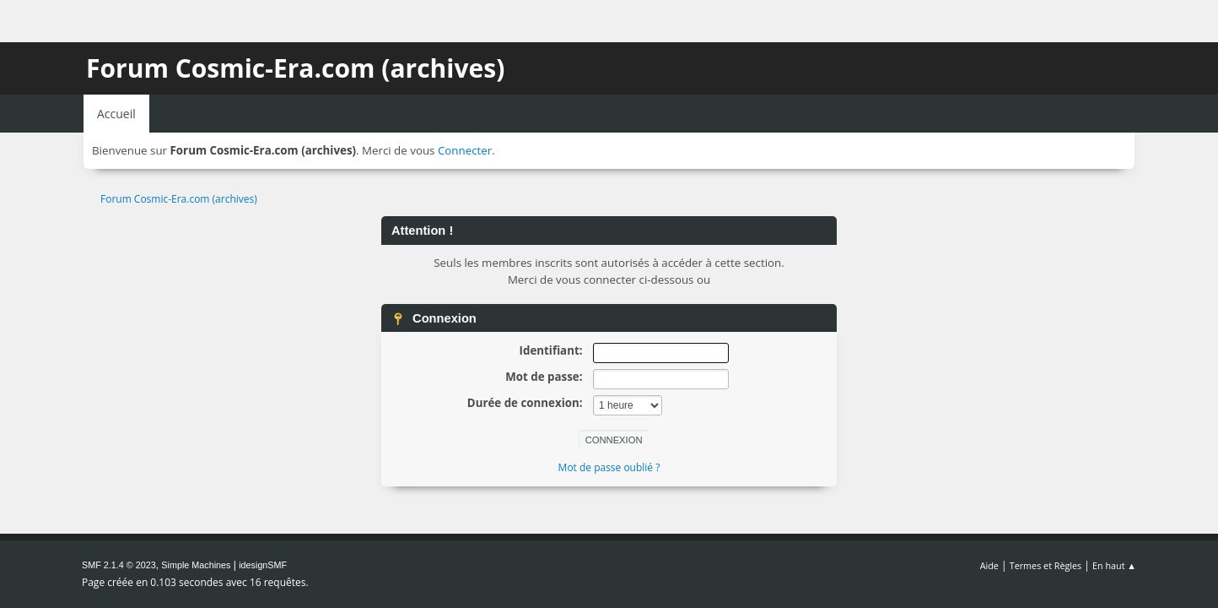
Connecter (465, 150)
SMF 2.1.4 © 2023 (119, 565)
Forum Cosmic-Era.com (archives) (295, 68)
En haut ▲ (1114, 565)
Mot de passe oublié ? (609, 467)
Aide (989, 565)
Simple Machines (195, 565)
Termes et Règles (1046, 565)
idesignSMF (263, 565)
